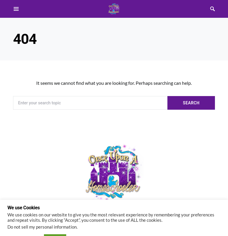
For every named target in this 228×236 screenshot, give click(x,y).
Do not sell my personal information (42, 210)
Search (191, 103)
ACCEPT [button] (55, 222)
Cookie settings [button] (24, 222)
